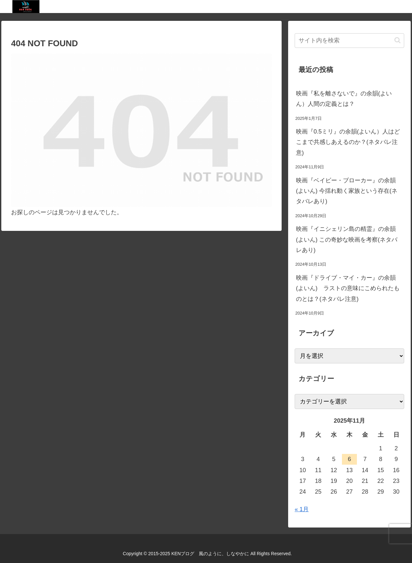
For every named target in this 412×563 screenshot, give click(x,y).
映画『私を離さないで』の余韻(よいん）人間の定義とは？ (344, 98)
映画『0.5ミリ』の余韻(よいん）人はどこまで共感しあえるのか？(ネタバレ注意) (348, 142)
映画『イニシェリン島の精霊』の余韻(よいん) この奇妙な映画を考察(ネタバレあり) (346, 239)
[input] (349, 40)
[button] (397, 40)
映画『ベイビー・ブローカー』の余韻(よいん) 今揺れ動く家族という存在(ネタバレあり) (346, 191)
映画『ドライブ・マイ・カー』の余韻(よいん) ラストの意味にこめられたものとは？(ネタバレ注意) (348, 288)
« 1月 (302, 509)
